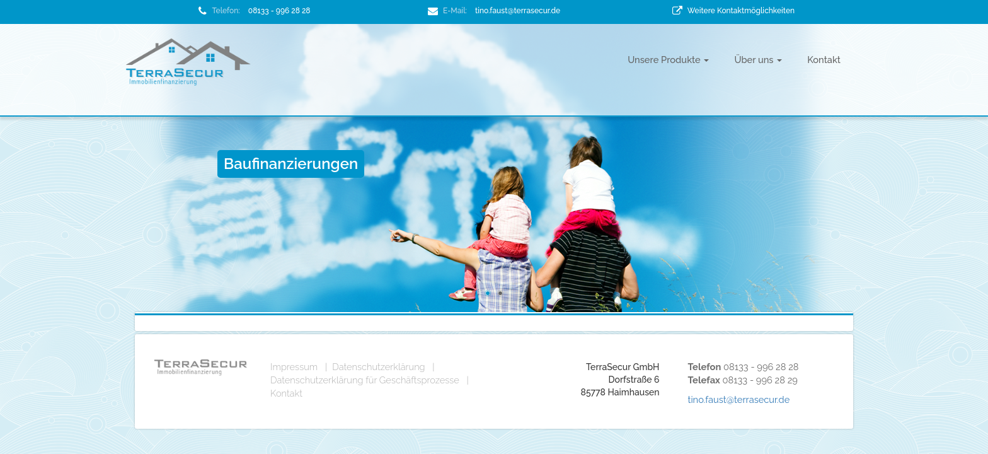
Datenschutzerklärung (378, 366)
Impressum (294, 366)
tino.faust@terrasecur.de (517, 10)
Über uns (758, 59)
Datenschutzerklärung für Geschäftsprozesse (364, 380)
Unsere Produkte (668, 59)
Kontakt (824, 59)
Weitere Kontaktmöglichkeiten (741, 10)
